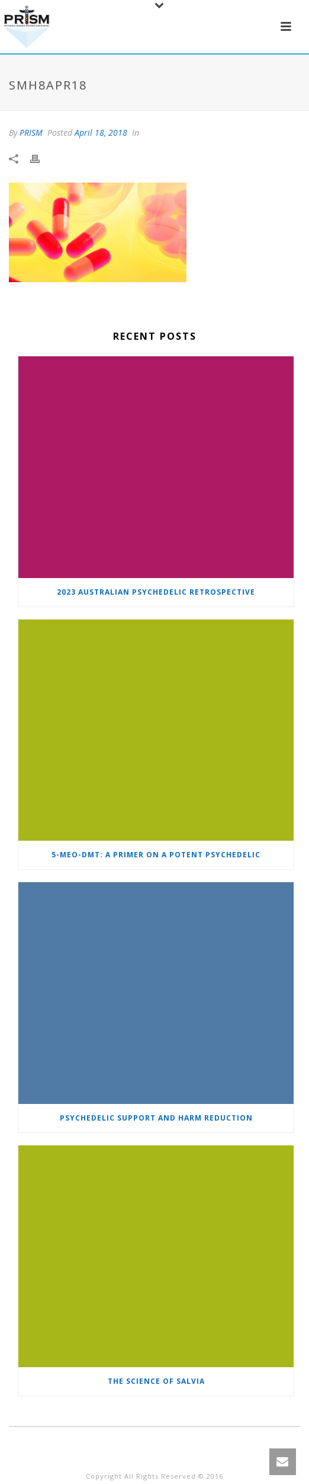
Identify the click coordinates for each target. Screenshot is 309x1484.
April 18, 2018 (101, 132)
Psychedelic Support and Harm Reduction (156, 1118)
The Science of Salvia (156, 1381)
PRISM (31, 132)
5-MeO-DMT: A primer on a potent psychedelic (156, 855)
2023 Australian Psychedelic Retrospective (156, 592)
